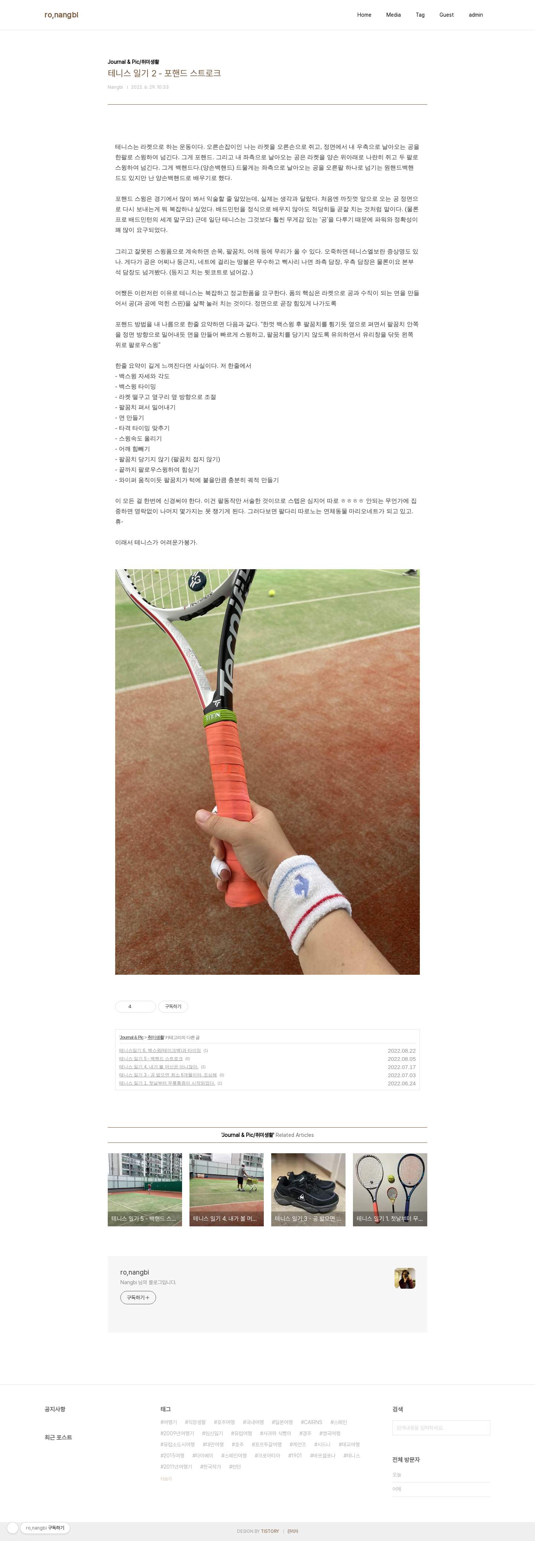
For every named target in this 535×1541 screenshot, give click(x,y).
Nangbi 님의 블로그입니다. (148, 1282)
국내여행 (255, 1422)
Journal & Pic (131, 1037)
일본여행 (284, 1422)
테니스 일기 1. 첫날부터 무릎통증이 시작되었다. (167, 1083)
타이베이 (204, 1456)
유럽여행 (243, 1433)
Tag (420, 15)
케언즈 (299, 1444)
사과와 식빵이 (277, 1433)
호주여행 (226, 1422)
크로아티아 (269, 1456)
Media (393, 15)
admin (476, 15)
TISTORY (270, 1531)
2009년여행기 (178, 1433)
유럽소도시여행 (179, 1444)
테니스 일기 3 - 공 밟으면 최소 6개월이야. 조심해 (168, 1075)
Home (364, 15)
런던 (236, 1467)
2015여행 (173, 1456)
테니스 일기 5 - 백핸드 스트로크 (151, 1058)
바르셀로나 (324, 1456)
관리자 (292, 1531)
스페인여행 (235, 1456)
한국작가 (212, 1467)
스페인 (340, 1422)
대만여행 (215, 1444)
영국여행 (331, 1433)
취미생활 (155, 1037)
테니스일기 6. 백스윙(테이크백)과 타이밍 (160, 1050)
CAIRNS (313, 1422)
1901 (296, 1456)
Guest (447, 15)
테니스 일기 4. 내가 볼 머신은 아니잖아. (158, 1066)
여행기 (170, 1422)
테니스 (353, 1456)
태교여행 (351, 1444)
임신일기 (214, 1433)
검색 (483, 1428)
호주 (239, 1444)
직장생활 (197, 1422)
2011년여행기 (177, 1467)
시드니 (324, 1444)
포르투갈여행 (268, 1444)
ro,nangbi (61, 14)
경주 (306, 1433)
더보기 (166, 1479)
